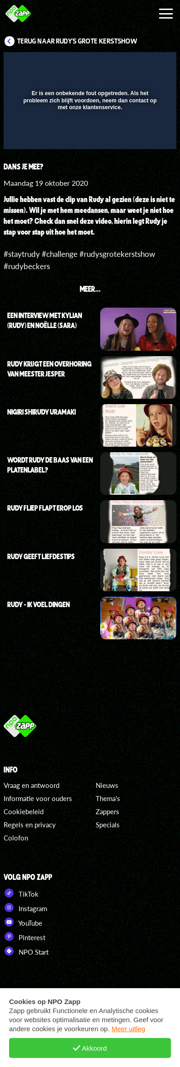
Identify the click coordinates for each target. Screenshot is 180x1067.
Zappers (107, 811)
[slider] (89, 138)
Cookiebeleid (24, 811)
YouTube (23, 922)
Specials (108, 825)
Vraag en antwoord (31, 785)
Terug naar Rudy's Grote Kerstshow (77, 41)
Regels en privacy (30, 825)
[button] (46, 102)
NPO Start (26, 951)
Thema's (108, 798)
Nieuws (107, 785)
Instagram (25, 907)
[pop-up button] (127, 64)
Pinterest (24, 936)
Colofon (16, 838)
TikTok (21, 893)
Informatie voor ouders (38, 798)
